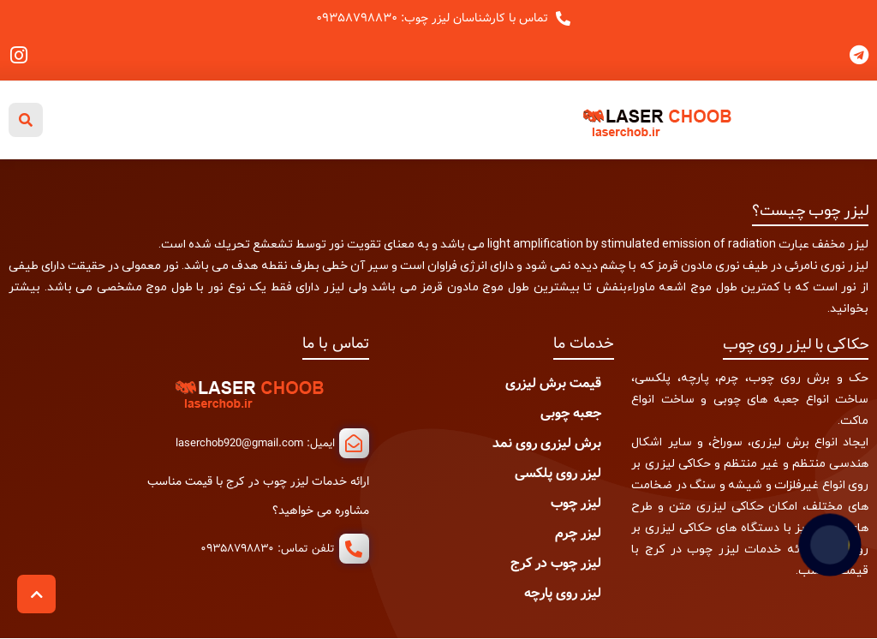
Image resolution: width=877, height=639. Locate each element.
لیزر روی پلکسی (558, 473)
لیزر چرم (578, 533)
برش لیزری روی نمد (546, 443)
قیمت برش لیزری (553, 383)
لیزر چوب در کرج (555, 563)
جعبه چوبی (570, 413)
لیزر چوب (576, 503)
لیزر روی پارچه (562, 593)
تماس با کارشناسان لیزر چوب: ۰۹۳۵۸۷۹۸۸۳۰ (432, 18)
